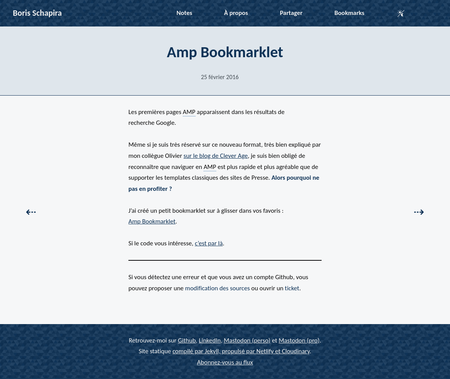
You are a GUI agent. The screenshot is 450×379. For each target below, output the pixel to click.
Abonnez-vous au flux (225, 362)
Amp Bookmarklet (152, 221)
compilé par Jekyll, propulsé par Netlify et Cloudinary (241, 351)
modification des (217, 288)
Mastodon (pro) (299, 340)
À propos (236, 13)
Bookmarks (349, 13)
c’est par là (209, 243)
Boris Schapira (37, 13)
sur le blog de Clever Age (216, 156)
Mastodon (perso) (247, 340)
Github (187, 340)
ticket (292, 288)
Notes (184, 13)
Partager (291, 13)
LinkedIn (210, 340)
